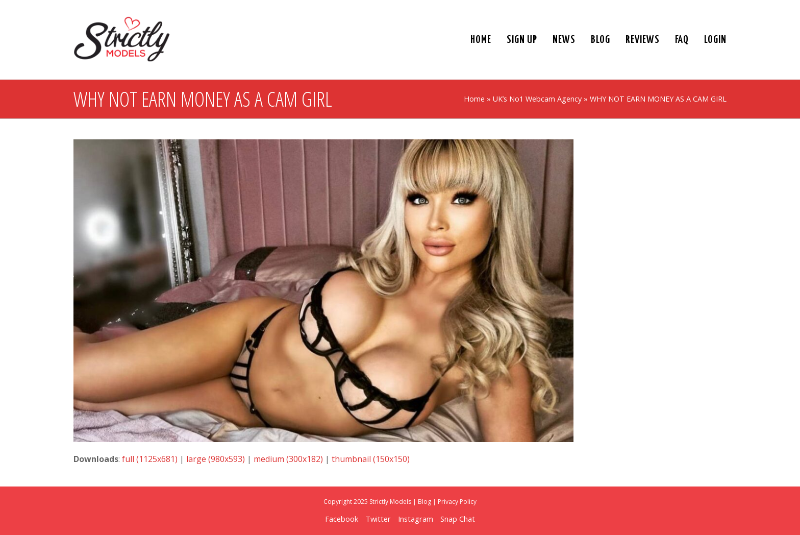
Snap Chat (457, 519)
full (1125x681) (150, 459)
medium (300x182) (288, 459)
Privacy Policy (457, 501)
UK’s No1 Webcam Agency (537, 99)
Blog (424, 501)
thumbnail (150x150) (371, 459)
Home (474, 99)
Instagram (415, 519)
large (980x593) (215, 459)
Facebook (341, 519)
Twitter (378, 519)
